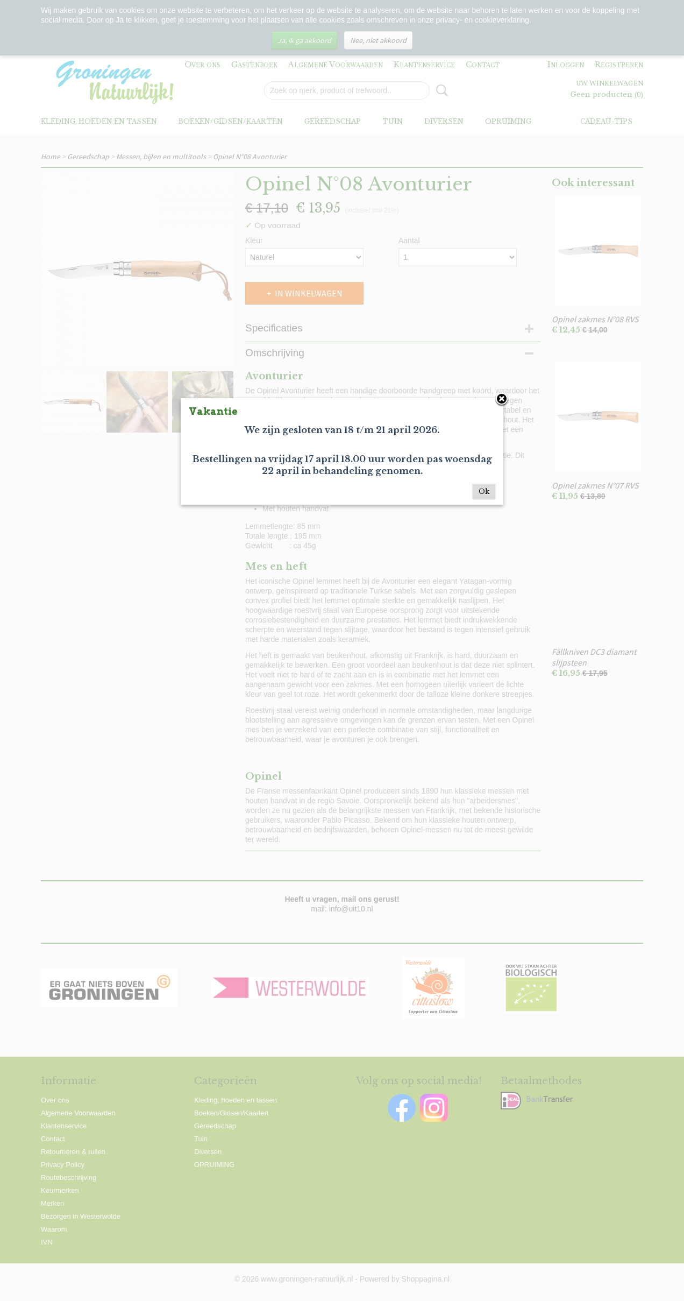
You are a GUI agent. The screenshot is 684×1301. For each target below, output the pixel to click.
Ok (484, 491)
